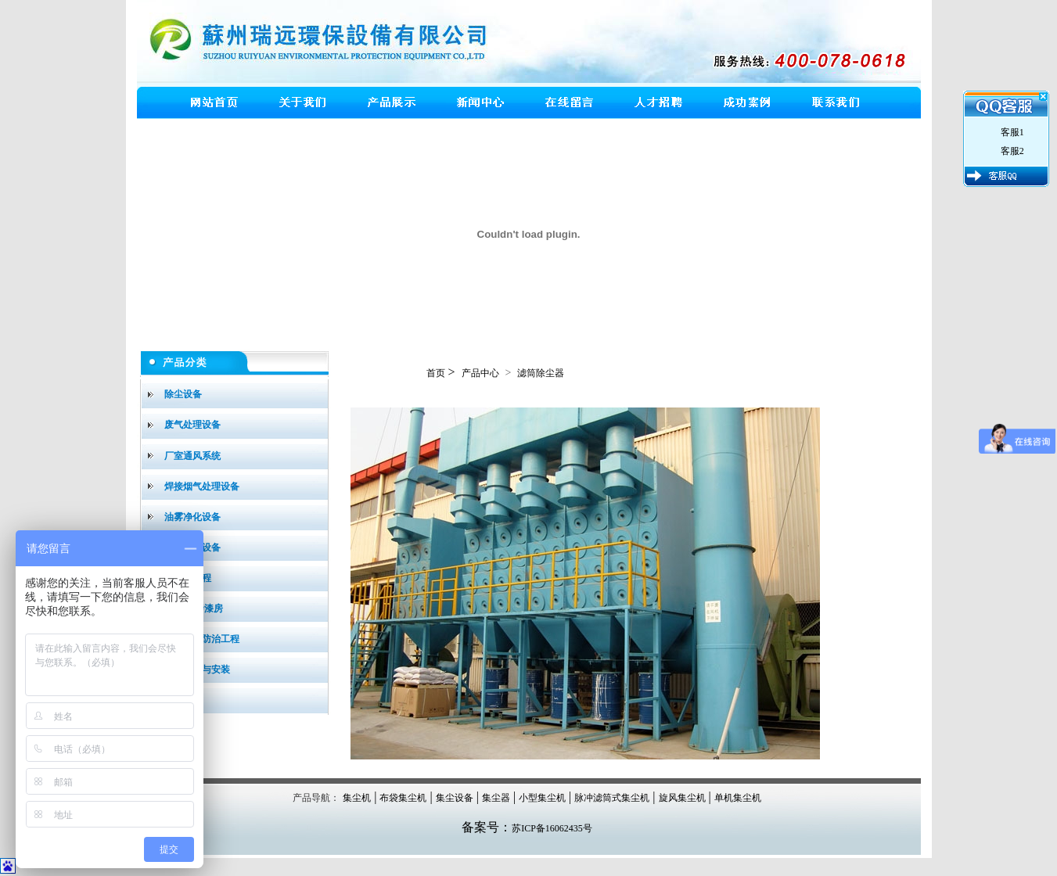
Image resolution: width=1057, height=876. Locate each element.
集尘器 (496, 797)
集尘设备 (454, 797)
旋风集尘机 (682, 797)
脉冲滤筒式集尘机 (611, 797)
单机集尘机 (737, 797)
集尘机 (357, 797)
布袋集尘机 (402, 797)
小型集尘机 (542, 797)
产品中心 (480, 373)
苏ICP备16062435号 (552, 828)
